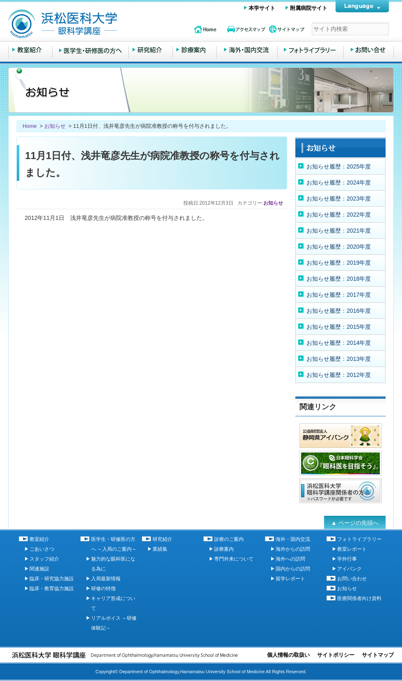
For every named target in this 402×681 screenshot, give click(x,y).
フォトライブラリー (310, 50)
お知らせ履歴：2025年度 (338, 166)
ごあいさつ (42, 549)
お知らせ (55, 126)
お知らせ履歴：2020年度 (338, 246)
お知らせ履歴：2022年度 (338, 214)
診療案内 (224, 549)
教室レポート (352, 549)
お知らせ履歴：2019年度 (338, 262)
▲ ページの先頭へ (355, 522)
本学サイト (262, 8)
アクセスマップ (246, 29)
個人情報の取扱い (288, 655)
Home (30, 126)
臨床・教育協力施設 (52, 588)
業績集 (160, 549)
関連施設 (39, 569)
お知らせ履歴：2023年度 (338, 198)
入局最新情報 (106, 579)
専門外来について (234, 559)
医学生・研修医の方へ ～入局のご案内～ (90, 50)
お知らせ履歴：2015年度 (338, 326)
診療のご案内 (194, 50)
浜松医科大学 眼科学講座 (94, 23)
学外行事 (347, 559)
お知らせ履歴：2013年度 (338, 359)
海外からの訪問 (293, 549)
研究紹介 (150, 50)
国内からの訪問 (293, 569)
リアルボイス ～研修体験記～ (114, 623)
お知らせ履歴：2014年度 (338, 342)
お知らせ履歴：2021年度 (338, 230)
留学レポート (290, 579)
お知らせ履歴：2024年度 (338, 182)
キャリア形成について (113, 603)
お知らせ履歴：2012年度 (338, 375)
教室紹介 (30, 50)
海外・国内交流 (247, 50)
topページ (205, 29)
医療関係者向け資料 (359, 598)
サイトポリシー (335, 655)
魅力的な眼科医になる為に (113, 564)
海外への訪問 (290, 559)
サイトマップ (287, 29)
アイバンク (349, 569)
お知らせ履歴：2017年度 (338, 294)
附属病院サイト (308, 8)
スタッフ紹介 (44, 559)
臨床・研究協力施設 (52, 579)
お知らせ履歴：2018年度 (338, 278)
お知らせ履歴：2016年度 (338, 310)
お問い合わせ (368, 50)
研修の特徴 (103, 588)
